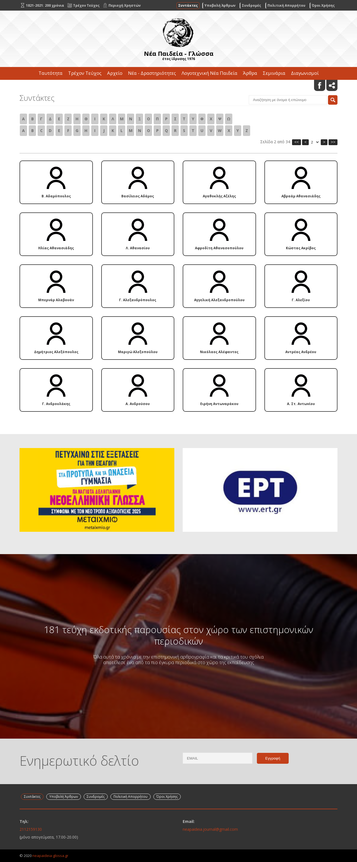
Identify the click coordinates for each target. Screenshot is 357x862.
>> (333, 142)
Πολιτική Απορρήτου (286, 5)
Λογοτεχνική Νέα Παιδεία (209, 73)
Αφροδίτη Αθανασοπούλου (219, 234)
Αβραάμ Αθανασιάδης (300, 182)
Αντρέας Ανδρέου (300, 338)
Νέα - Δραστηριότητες (152, 73)
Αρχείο (114, 73)
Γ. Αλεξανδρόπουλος (137, 286)
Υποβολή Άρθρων (219, 5)
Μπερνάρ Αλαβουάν (56, 286)
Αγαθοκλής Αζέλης (219, 182)
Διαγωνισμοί (305, 73)
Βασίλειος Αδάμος (137, 182)
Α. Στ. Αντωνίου (301, 390)
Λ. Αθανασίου (138, 234)
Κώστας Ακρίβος (301, 234)
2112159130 (31, 829)
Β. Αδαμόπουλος (56, 182)
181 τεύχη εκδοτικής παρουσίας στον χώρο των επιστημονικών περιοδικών (178, 635)
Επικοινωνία (178, 86)
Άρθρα (250, 73)
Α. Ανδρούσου (138, 390)
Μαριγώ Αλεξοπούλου (138, 338)
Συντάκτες (188, 5)
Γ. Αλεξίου (301, 286)
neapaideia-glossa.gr (50, 855)
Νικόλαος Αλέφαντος (219, 338)
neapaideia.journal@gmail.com (210, 829)
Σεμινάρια (274, 73)
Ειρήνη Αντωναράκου (219, 390)
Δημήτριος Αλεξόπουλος (56, 338)
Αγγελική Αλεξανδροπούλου (219, 286)
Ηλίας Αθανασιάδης (56, 234)
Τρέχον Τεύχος (85, 73)
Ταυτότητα (50, 73)
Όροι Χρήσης (323, 5)
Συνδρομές (251, 5)
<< (296, 142)
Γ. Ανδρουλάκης (56, 390)
